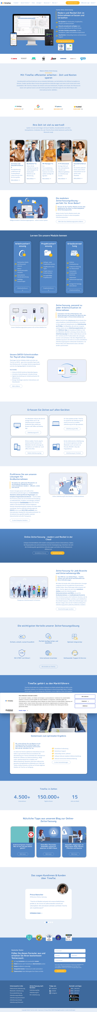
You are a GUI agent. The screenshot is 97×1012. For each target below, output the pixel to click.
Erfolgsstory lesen (35, 913)
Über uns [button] (54, 3)
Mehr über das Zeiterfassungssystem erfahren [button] (70, 221)
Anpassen (85, 999)
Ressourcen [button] (47, 3)
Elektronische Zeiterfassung (17, 988)
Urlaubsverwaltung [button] (74, 290)
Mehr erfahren (14, 180)
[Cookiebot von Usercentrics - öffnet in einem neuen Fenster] (9, 1009)
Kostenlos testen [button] (72, 3)
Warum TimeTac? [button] (25, 3)
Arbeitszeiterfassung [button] (22, 289)
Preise (33, 3)
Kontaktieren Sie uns (40, 553)
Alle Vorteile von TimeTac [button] (48, 666)
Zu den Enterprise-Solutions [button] (20, 520)
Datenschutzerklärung (67, 966)
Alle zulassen (85, 995)
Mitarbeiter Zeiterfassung (16, 991)
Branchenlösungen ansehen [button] (66, 609)
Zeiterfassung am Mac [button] (72, 428)
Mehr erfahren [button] (16, 386)
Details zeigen (22, 1009)
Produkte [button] (16, 3)
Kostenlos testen (57, 553)
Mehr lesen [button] (23, 854)
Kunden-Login (85, 3)
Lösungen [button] (38, 3)
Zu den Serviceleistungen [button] (61, 762)
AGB (59, 966)
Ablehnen (85, 1004)
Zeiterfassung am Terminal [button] (73, 453)
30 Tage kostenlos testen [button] (65, 41)
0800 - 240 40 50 (74, 988)
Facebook (53, 988)
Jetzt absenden (60, 971)
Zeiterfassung (72, 320)
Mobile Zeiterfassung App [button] (34, 453)
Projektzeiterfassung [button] (48, 289)
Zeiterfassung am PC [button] (33, 432)
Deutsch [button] (93, 3)
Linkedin (52, 991)
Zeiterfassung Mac (34, 990)
